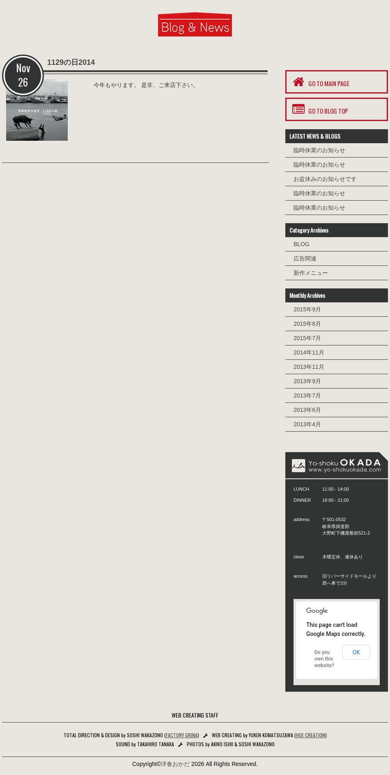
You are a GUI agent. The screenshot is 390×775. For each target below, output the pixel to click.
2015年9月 (307, 309)
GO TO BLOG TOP (319, 109)
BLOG (302, 244)
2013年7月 (307, 395)
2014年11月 (309, 352)
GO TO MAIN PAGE (320, 81)
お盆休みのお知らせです (325, 179)
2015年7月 (307, 338)
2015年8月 (307, 323)
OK (356, 652)
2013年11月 (309, 366)
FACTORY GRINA (181, 735)
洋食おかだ (175, 764)
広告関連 (305, 258)
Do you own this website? (324, 658)
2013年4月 (307, 424)
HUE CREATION (310, 735)
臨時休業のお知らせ (319, 150)
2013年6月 (307, 410)
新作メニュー (311, 273)
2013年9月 (307, 381)
